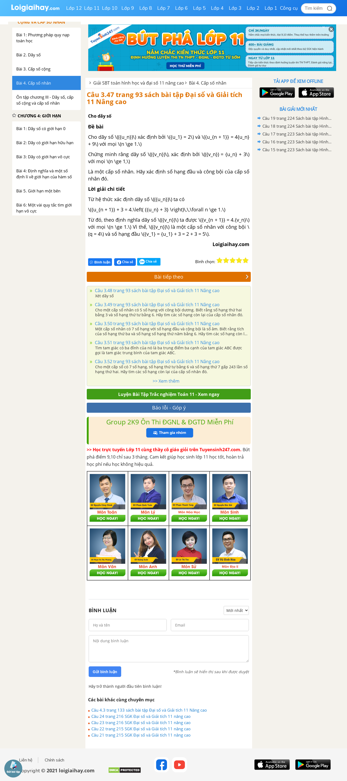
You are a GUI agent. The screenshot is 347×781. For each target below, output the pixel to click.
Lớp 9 (127, 8)
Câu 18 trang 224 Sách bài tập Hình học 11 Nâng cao (297, 126)
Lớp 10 (110, 8)
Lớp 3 (235, 8)
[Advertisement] (298, 240)
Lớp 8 (145, 8)
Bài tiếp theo (201, 276)
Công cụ (289, 8)
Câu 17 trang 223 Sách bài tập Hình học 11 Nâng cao (297, 134)
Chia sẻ (125, 262)
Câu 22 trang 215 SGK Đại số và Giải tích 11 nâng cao (141, 728)
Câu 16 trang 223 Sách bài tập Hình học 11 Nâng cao (297, 141)
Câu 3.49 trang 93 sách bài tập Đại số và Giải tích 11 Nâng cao (157, 305)
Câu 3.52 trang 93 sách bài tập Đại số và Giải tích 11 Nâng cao (157, 361)
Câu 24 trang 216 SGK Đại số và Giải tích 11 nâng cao (141, 716)
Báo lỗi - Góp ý (169, 407)
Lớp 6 (181, 8)
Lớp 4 (217, 8)
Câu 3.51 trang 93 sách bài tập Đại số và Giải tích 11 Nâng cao (157, 343)
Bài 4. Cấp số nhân (207, 83)
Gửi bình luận (105, 672)
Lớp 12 (74, 8)
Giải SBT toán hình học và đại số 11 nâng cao (138, 83)
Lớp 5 (199, 8)
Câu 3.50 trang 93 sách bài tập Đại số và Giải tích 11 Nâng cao (157, 324)
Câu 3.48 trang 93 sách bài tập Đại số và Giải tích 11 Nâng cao (157, 290)
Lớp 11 (92, 8)
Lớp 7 (163, 8)
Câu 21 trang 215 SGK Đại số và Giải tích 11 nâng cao (141, 735)
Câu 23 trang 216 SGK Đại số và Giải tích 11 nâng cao (141, 722)
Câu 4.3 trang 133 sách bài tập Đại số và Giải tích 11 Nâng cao (149, 710)
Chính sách (54, 760)
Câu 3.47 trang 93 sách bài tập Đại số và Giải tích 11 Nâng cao (164, 98)
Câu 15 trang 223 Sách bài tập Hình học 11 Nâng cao (297, 149)
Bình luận (100, 262)
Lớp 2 (253, 8)
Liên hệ (26, 760)
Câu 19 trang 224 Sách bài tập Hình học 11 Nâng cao (297, 118)
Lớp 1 (271, 8)
